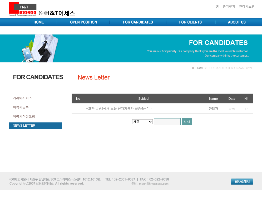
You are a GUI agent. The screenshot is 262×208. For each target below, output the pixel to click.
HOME (200, 68)
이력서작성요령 (24, 116)
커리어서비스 (22, 98)
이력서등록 (21, 107)
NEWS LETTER (24, 125)
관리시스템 (247, 6)
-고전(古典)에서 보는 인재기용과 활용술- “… (119, 108)
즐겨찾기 (229, 6)
